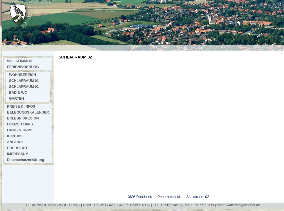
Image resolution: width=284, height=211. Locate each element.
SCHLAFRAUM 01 (24, 81)
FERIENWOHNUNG (23, 67)
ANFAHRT (15, 142)
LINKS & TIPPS (19, 130)
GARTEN (16, 99)
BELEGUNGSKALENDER (28, 112)
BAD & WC (18, 93)
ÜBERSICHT (17, 148)
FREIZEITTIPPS (20, 124)
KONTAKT (15, 136)
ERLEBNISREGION (23, 118)
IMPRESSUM (17, 154)
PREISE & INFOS (21, 106)
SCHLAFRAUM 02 (24, 87)
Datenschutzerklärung (25, 160)
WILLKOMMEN (19, 61)
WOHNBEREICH (22, 75)
